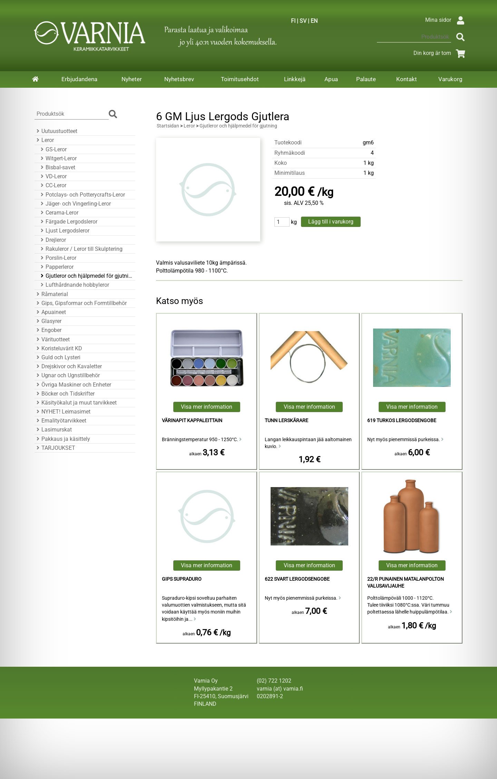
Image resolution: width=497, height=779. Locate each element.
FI (293, 21)
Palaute (366, 79)
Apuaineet (50, 312)
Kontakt (406, 79)
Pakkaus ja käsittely (62, 439)
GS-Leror (53, 149)
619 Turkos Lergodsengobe (401, 421)
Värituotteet (52, 339)
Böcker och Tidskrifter (65, 393)
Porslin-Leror (57, 258)
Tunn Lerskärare (286, 421)
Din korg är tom (440, 53)
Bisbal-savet (57, 167)
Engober (48, 330)
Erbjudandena (79, 79)
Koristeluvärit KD (58, 348)
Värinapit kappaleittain (192, 421)
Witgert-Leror (58, 158)
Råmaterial (51, 294)
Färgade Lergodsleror (68, 221)
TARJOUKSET (55, 448)
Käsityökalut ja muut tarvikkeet (76, 402)
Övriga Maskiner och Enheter (73, 384)
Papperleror (56, 267)
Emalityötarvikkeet (60, 420)
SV (303, 21)
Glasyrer (48, 321)
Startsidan (168, 126)
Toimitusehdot (240, 79)
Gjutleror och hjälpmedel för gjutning (86, 276)
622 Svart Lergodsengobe (297, 579)
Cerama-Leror (58, 212)
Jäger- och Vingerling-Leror (75, 203)
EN (314, 21)
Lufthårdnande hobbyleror (74, 285)
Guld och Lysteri (57, 357)
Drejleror (52, 240)
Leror (44, 140)
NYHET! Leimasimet (62, 411)
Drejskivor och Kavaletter (68, 366)
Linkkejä (294, 79)
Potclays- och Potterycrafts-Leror (82, 194)
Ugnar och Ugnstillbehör (67, 375)
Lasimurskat (53, 429)
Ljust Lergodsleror (64, 230)
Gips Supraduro (182, 579)
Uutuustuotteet (56, 131)
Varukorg (450, 79)
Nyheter (131, 79)
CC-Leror (52, 185)
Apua (331, 79)
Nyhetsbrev (179, 79)
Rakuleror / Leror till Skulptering (81, 249)
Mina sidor (446, 20)
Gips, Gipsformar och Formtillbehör (81, 303)
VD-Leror (53, 176)
